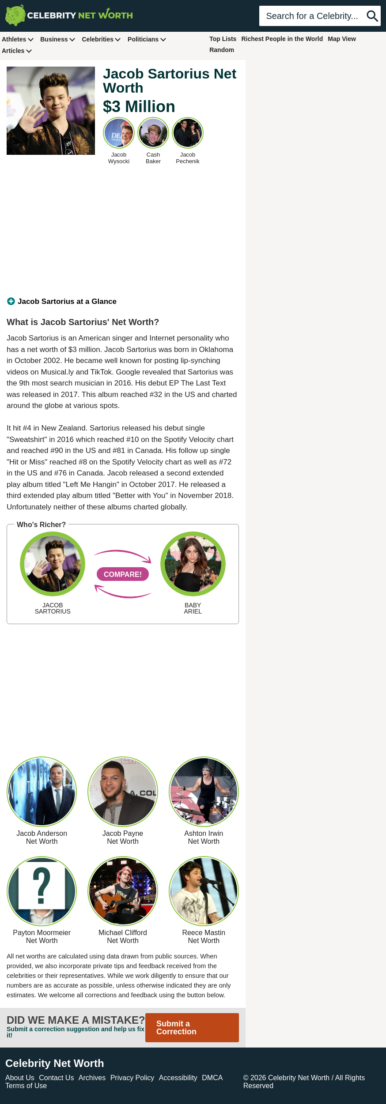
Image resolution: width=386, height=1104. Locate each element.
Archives (92, 1078)
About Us (19, 1078)
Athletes (18, 39)
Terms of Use (26, 1085)
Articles (17, 50)
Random (221, 49)
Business (58, 39)
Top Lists (222, 38)
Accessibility (178, 1078)
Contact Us (56, 1078)
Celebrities (101, 39)
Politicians (147, 39)
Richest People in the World (282, 38)
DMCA (212, 1078)
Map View (342, 38)
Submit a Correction (176, 1027)
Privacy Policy (132, 1078)
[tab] (123, 301)
